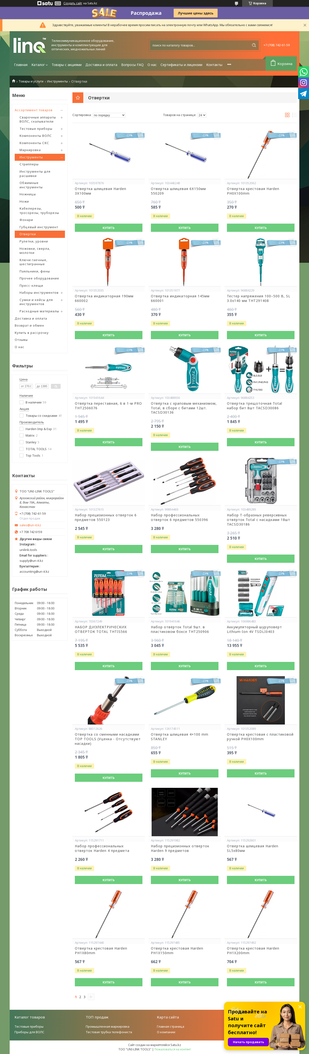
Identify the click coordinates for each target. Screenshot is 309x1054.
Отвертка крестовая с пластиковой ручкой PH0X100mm (260, 736)
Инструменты (57, 81)
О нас (152, 64)
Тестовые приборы (36, 128)
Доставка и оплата (101, 64)
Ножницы (28, 194)
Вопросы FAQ (132, 64)
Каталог (38, 64)
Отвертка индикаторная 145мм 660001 (180, 298)
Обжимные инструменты (31, 185)
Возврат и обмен (29, 325)
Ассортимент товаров (34, 110)
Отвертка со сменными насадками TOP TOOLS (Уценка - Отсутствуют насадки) (108, 739)
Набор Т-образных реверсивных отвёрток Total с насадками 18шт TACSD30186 (258, 520)
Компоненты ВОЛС (36, 135)
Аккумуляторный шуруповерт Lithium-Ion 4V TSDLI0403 (254, 629)
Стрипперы (29, 164)
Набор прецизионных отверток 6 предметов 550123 (106, 517)
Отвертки (28, 234)
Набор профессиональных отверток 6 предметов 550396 (179, 517)
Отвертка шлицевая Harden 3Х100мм (100, 191)
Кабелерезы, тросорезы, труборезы (39, 210)
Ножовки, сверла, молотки (35, 250)
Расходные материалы (39, 311)
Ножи (24, 201)
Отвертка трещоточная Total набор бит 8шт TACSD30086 (254, 405)
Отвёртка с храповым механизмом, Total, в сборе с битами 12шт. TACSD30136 (184, 408)
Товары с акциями (67, 64)
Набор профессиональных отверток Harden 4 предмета (102, 848)
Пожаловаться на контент (172, 1049)
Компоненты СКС (34, 143)
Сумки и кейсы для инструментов (36, 302)
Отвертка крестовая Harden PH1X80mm (101, 950)
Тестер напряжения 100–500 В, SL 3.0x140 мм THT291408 (258, 298)
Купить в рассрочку (32, 332)
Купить (109, 228)
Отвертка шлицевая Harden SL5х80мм (252, 848)
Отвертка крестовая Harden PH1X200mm (253, 950)
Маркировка (30, 150)
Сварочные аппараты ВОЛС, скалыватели (38, 119)
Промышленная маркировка (107, 1026)
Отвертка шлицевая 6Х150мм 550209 (178, 191)
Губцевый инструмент (39, 227)
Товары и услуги (31, 81)
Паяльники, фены (35, 271)
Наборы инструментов (39, 292)
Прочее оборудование (39, 278)
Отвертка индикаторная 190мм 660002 (104, 298)
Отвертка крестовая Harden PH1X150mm (177, 950)
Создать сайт (72, 3)
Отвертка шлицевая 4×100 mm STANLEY (179, 736)
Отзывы (21, 339)
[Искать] (254, 45)
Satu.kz (175, 1045)
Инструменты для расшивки (35, 173)
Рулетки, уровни (34, 241)
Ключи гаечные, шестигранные (33, 262)
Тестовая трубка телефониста (109, 1032)
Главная (21, 64)
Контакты (214, 64)
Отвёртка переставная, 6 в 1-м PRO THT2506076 (108, 405)
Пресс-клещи (31, 285)
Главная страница (170, 1026)
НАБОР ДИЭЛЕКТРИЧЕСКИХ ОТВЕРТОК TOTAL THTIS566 (101, 629)
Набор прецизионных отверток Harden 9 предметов (180, 848)
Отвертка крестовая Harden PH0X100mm (253, 191)
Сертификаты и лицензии (181, 64)
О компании (166, 1032)
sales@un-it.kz (30, 525)
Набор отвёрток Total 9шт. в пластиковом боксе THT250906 (180, 629)
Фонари (26, 220)
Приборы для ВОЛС (29, 1032)
